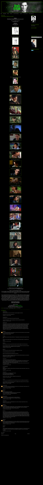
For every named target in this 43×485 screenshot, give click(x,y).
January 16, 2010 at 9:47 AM (7, 347)
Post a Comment (3, 432)
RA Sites (8, 13)
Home (1, 13)
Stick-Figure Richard (25, 13)
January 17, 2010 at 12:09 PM (7, 383)
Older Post (28, 433)
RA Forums (11, 13)
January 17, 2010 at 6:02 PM (7, 394)
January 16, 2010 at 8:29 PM (7, 377)
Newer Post (2, 433)
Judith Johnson (4, 322)
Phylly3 (3, 331)
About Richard (4, 13)
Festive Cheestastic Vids (31, 13)
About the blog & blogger (16, 13)
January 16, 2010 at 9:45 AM (7, 341)
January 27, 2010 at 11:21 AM (7, 417)
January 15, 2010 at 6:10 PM (7, 329)
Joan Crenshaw (4, 385)
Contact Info (21, 13)
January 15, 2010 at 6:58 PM (7, 334)
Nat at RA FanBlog (5, 366)
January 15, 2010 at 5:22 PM (7, 315)
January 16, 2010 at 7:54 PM (7, 370)
